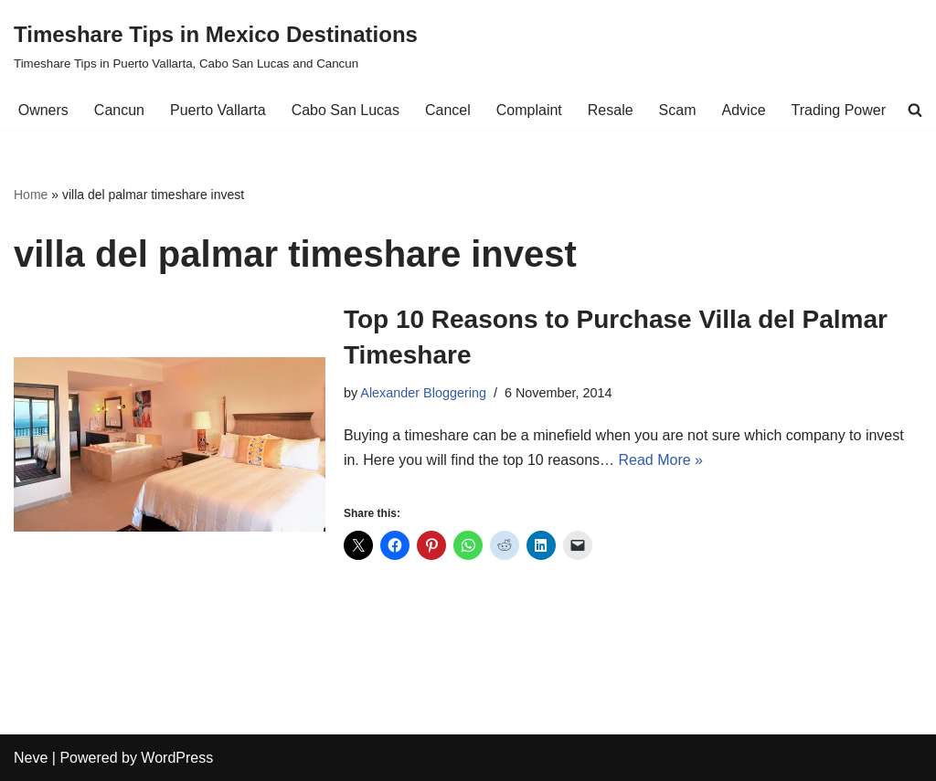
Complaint (529, 110)
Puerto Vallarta (218, 110)
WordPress (177, 757)
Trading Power (839, 110)
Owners (43, 110)
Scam (678, 110)
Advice (744, 110)
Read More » (661, 460)
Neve (31, 757)
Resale (610, 110)
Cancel (448, 110)
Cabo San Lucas (345, 110)
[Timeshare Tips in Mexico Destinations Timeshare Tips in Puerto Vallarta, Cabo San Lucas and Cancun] (216, 45)
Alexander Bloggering (423, 392)
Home (31, 194)
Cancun (119, 110)
